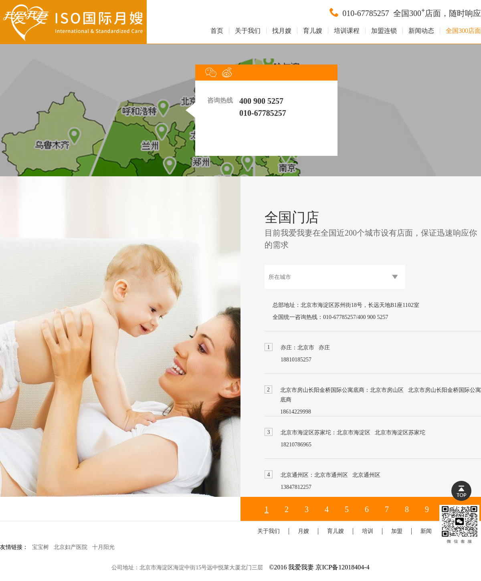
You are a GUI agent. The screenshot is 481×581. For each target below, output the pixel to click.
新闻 (426, 531)
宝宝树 (40, 547)
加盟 (396, 531)
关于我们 (248, 31)
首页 (216, 31)
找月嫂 (281, 31)
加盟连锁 (384, 31)
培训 (367, 531)
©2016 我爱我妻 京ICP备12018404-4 (319, 567)
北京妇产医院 (70, 547)
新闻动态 (421, 31)
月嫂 (303, 531)
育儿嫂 (312, 31)
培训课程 (347, 31)
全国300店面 (463, 31)
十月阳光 (103, 547)
